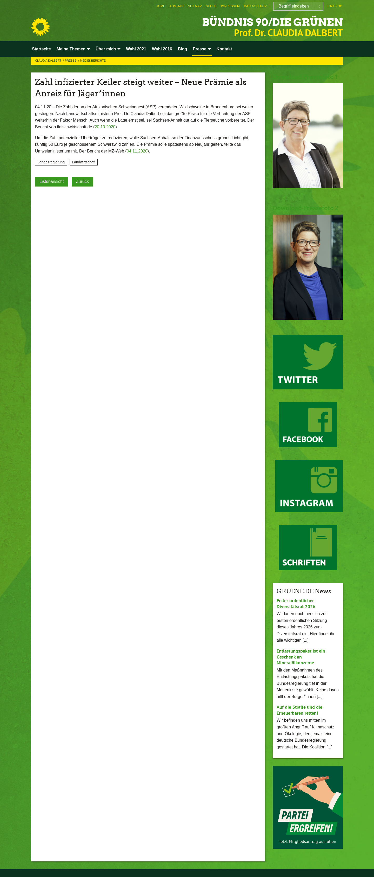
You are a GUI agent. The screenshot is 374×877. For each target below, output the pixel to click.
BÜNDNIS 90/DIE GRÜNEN (267, 22)
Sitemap (195, 6)
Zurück (82, 181)
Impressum (230, 6)
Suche (211, 6)
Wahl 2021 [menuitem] (136, 49)
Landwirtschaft (83, 162)
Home (160, 6)
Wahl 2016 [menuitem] (162, 49)
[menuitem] (160, 6)
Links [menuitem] (332, 6)
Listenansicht (51, 181)
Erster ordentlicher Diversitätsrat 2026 (296, 603)
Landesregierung (51, 162)
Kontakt (176, 6)
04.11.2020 (137, 151)
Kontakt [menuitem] (224, 49)
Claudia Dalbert (48, 60)
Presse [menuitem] (199, 49)
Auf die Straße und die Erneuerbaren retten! (299, 710)
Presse (71, 60)
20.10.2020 (105, 127)
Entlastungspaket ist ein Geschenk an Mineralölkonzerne (301, 657)
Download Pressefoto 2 (307, 208)
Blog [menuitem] (182, 49)
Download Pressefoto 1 (306, 77)
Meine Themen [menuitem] (71, 49)
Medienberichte (92, 60)
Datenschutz (255, 6)
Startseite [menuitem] (41, 49)
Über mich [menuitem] (106, 49)
